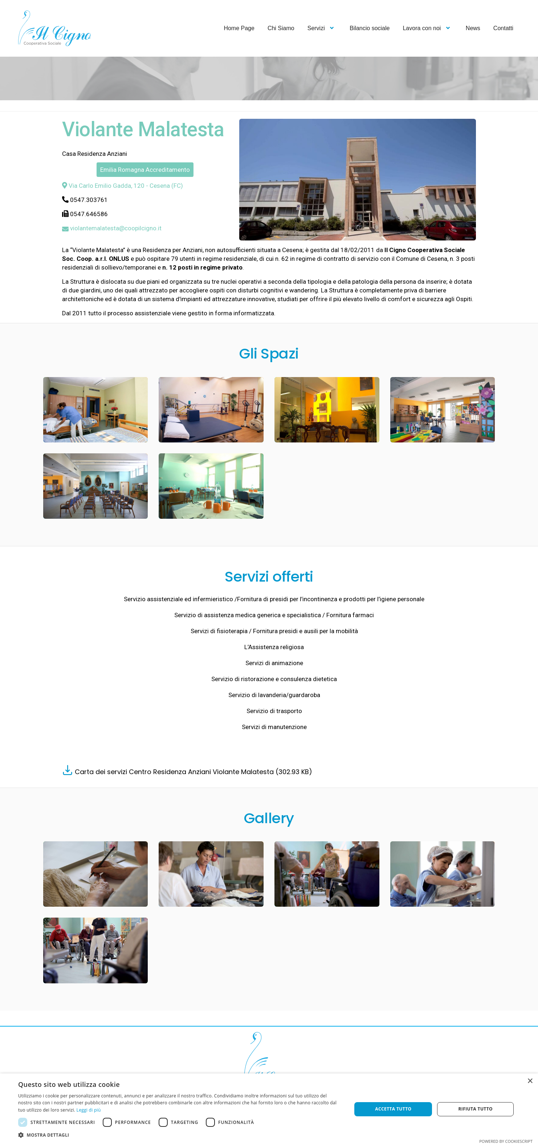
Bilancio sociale (370, 28)
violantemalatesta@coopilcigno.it (112, 228)
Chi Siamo (281, 28)
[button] (180, 1135)
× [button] (530, 1081)
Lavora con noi (427, 28)
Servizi (322, 28)
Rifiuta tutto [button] (475, 1109)
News (473, 28)
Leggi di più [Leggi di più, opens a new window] (89, 1110)
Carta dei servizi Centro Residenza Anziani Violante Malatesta (192, 771)
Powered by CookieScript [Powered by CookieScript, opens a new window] (506, 1141)
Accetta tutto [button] (393, 1109)
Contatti (503, 28)
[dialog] (269, 1109)
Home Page (239, 28)
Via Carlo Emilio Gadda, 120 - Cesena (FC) (122, 185)
